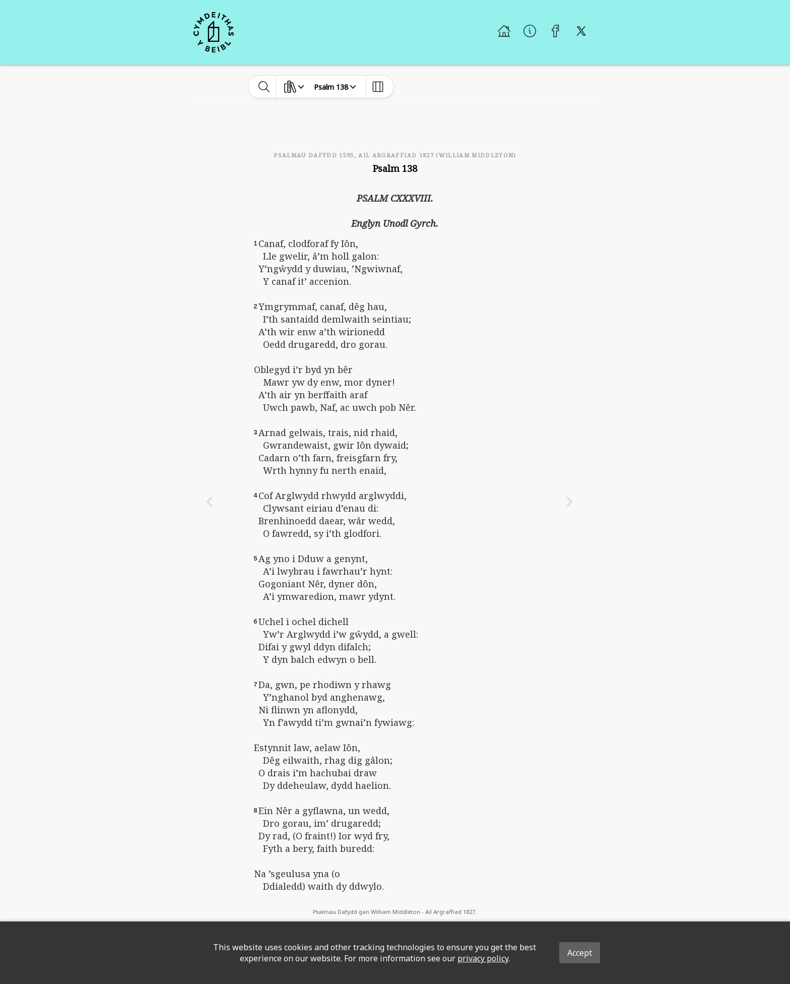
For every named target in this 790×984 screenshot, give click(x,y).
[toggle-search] (264, 87)
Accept (579, 952)
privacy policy (482, 958)
